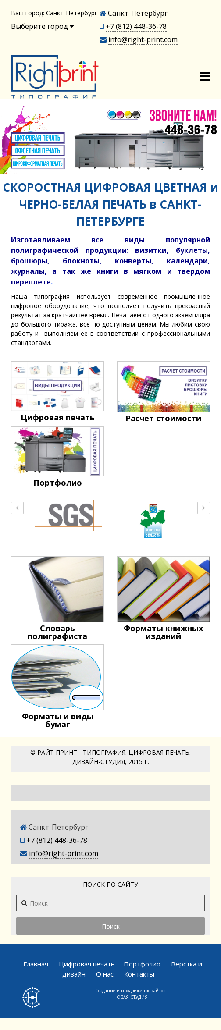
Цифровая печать (87, 963)
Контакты (139, 974)
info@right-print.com (143, 39)
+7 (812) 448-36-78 (136, 26)
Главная (35, 963)
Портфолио (142, 963)
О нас (105, 974)
